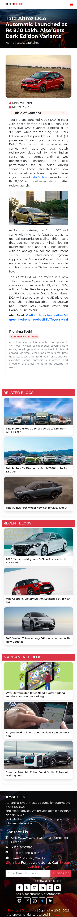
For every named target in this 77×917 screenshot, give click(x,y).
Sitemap (13, 910)
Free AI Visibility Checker (29, 858)
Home (10, 42)
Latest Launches (27, 42)
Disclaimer (29, 910)
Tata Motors (39, 177)
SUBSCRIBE (61, 873)
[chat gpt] (19, 900)
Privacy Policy (60, 914)
